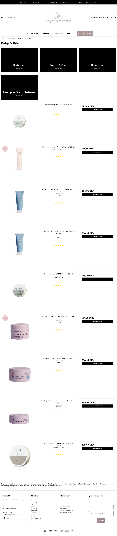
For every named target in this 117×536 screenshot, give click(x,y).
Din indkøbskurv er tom (99, 17)
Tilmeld (101, 520)
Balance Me (34, 500)
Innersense (34, 508)
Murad (33, 516)
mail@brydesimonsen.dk (14, 514)
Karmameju (34, 512)
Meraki (33, 514)
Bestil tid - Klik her (84, 33)
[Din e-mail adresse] (101, 513)
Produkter (58, 33)
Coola (32, 506)
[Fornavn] (101, 507)
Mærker (46, 33)
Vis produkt (97, 109)
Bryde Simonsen (35, 504)
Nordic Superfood (36, 518)
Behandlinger (32, 33)
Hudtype (70, 33)
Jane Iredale (34, 510)
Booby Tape (34, 502)
